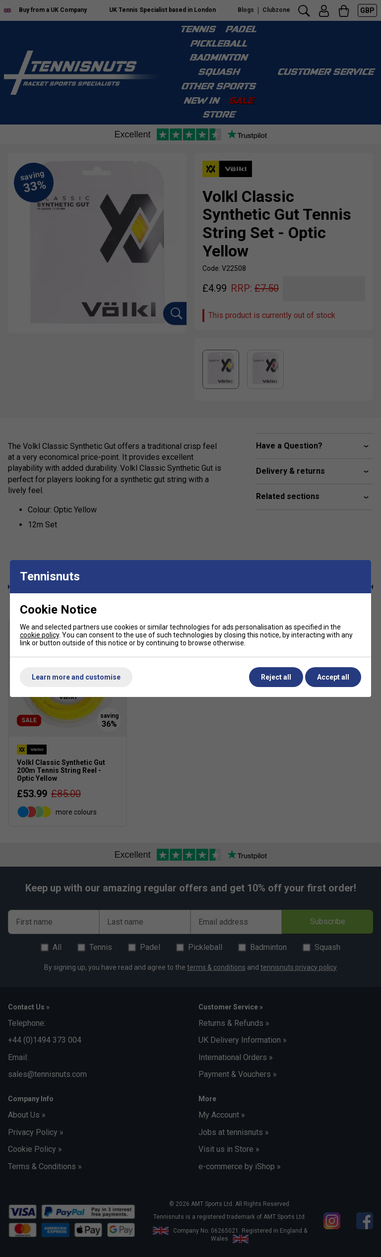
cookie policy (39, 635)
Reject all (276, 677)
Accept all (333, 677)
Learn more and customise (76, 677)
